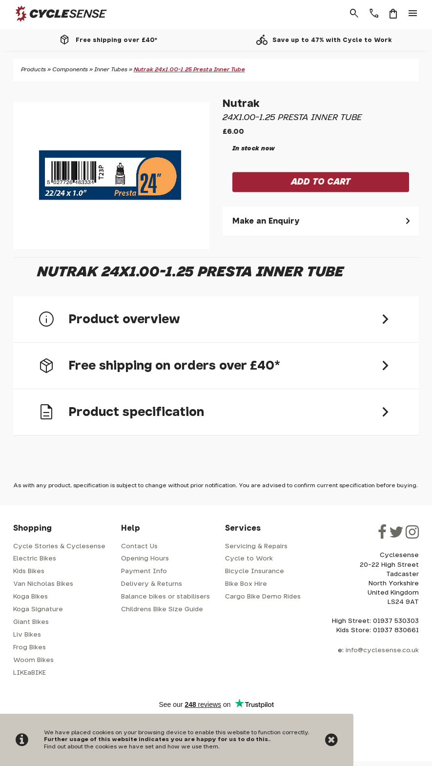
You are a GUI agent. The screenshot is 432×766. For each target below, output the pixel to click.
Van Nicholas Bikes (43, 584)
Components (70, 69)
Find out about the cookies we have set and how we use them (131, 746)
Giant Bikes (31, 622)
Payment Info (144, 571)
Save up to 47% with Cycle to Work (332, 40)
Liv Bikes (27, 635)
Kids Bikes (28, 571)
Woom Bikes (33, 660)
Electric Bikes (34, 559)
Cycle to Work (249, 559)
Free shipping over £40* (116, 40)
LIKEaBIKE (29, 673)
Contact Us (139, 546)
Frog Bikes (29, 647)
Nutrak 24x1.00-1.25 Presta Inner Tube (189, 69)
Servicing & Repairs (256, 546)
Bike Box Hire (246, 584)
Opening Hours (145, 559)
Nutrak (241, 104)
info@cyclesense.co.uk (382, 650)
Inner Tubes (110, 69)
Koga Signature (38, 609)
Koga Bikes (30, 597)
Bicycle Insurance (254, 571)
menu (413, 14)
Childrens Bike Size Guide (162, 609)
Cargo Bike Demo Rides (263, 597)
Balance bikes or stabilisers (165, 597)
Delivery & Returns (151, 584)
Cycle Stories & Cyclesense (59, 546)
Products (33, 69)
